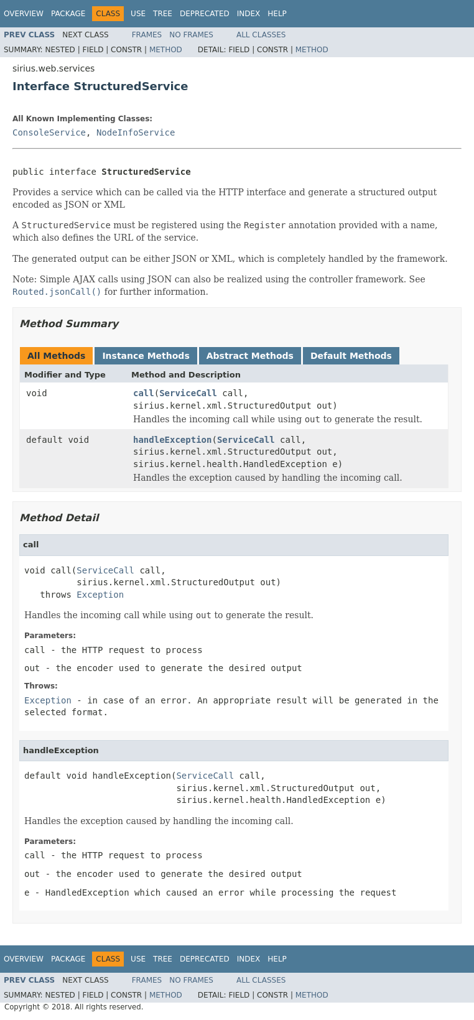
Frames (147, 34)
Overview (24, 13)
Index (249, 13)
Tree (162, 13)
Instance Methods (145, 356)
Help (277, 13)
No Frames (191, 34)
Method (165, 49)
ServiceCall (188, 393)
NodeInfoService (135, 132)
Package (68, 13)
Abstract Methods (250, 356)
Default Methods (351, 356)
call (143, 393)
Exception (100, 595)
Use (138, 13)
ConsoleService (49, 132)
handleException (172, 440)
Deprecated (205, 13)
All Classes (261, 34)
